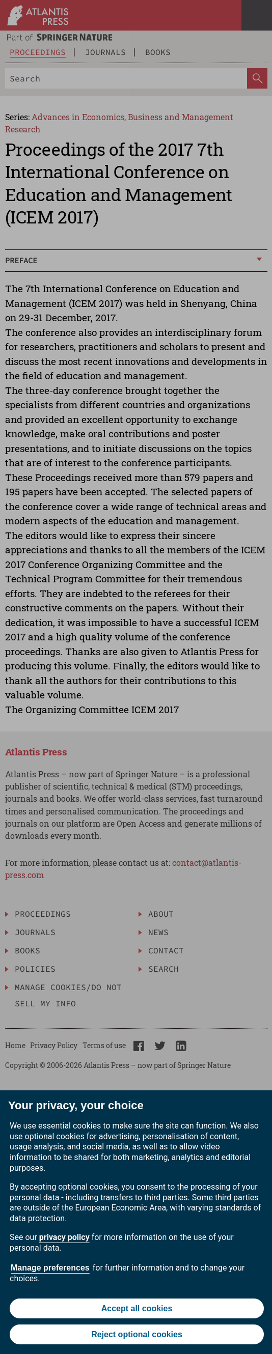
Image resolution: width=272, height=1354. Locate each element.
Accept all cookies (137, 1308)
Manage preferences (50, 1267)
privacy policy (64, 1237)
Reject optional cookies (136, 1334)
